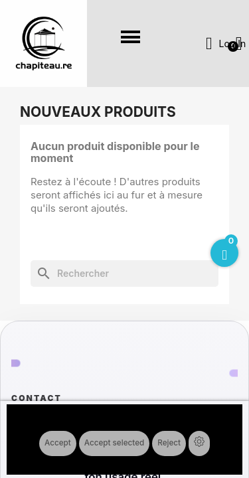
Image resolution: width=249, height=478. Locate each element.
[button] (131, 37)
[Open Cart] (224, 253)
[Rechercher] (124, 273)
